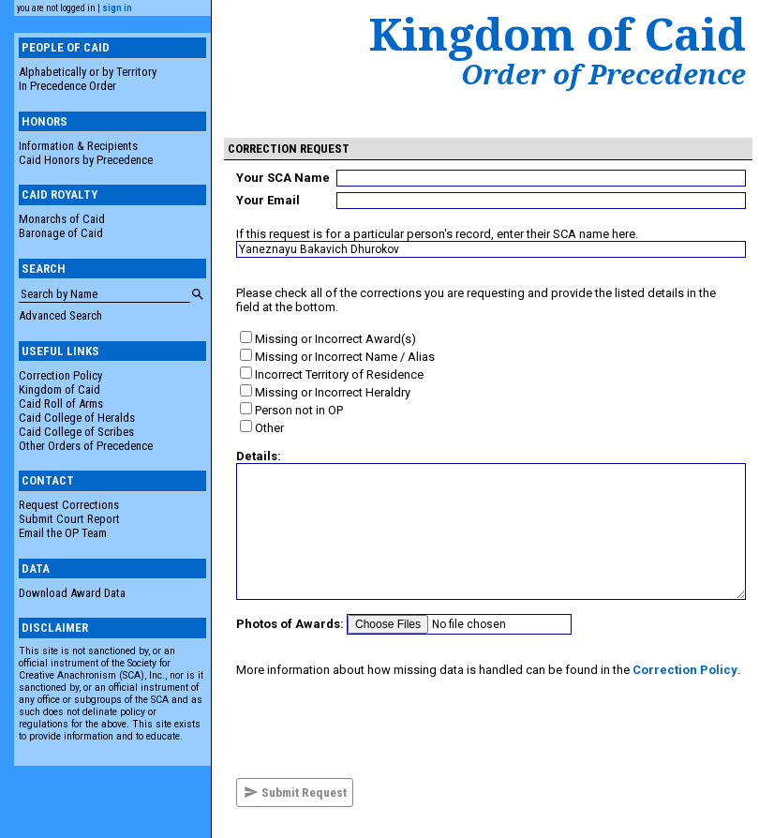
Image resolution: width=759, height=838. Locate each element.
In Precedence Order (67, 86)
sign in (117, 8)
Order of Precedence (603, 74)
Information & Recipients (78, 146)
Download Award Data (72, 593)
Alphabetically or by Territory (87, 72)
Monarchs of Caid (62, 219)
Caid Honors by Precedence (86, 160)
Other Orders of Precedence (86, 446)
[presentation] (378, 727)
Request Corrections (69, 505)
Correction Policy (60, 375)
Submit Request (295, 792)
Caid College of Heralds (77, 418)
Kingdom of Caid (59, 389)
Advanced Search (60, 315)
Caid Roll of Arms (61, 404)
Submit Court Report (69, 519)
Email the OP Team (63, 533)
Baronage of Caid (61, 233)
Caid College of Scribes (76, 432)
